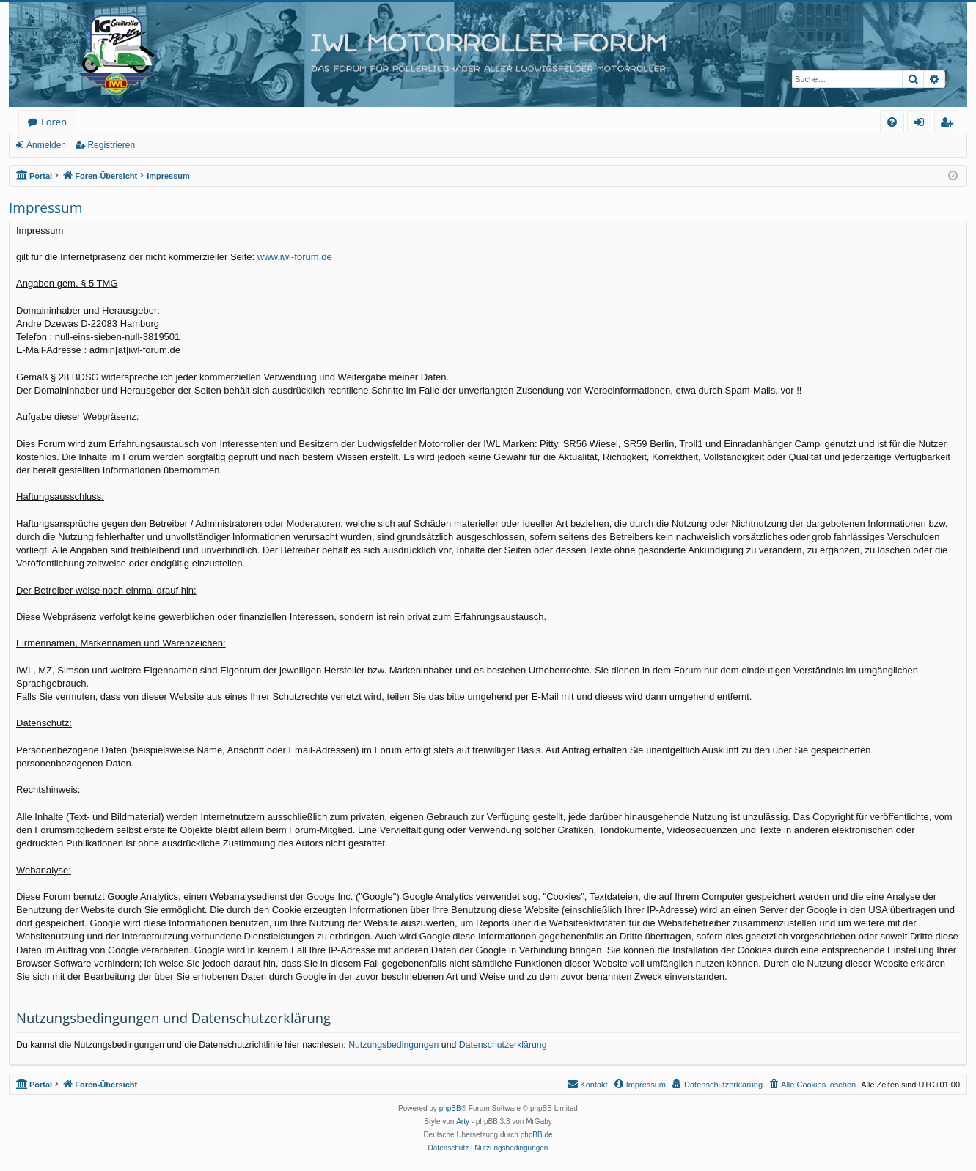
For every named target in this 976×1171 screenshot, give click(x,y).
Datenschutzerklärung (503, 1045)
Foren (54, 121)
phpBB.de (537, 1135)
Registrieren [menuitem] (950, 124)
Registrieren (111, 145)
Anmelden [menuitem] (923, 124)
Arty (462, 1122)
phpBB (450, 1108)
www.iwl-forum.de (294, 256)
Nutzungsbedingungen (393, 1045)
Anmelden (46, 145)
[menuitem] (892, 122)
